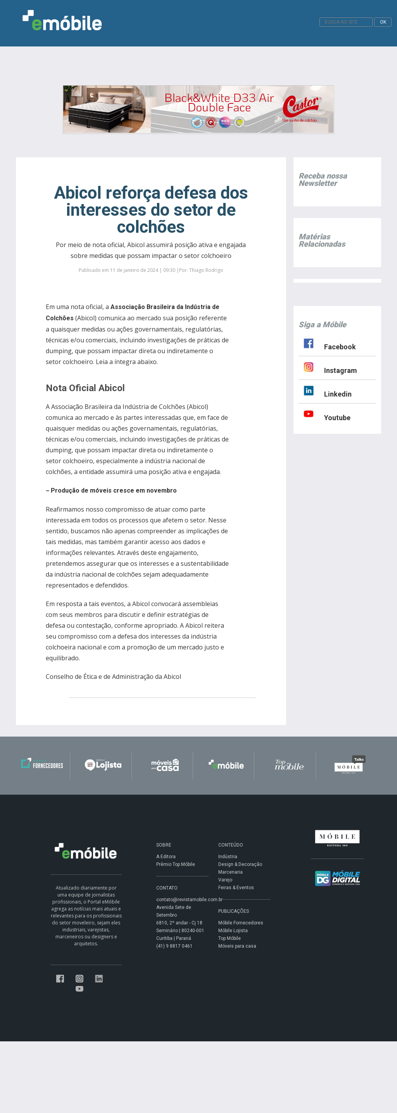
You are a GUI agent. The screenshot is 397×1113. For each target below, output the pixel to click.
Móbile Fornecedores (240, 923)
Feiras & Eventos (236, 887)
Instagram (340, 370)
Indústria (227, 856)
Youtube (337, 418)
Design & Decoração (240, 864)
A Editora (166, 856)
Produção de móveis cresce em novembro (114, 490)
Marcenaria (230, 872)
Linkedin (338, 394)
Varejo (225, 880)
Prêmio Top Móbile (175, 864)
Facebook (340, 347)
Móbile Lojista (233, 930)
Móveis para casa (237, 946)
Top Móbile (229, 938)
